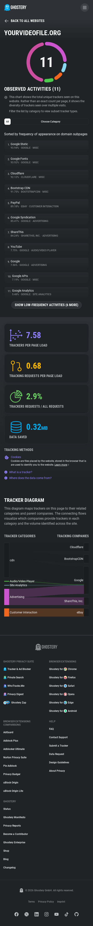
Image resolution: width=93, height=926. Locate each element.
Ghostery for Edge (61, 702)
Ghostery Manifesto (14, 817)
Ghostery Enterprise (14, 842)
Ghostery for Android (63, 711)
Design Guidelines (59, 762)
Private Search (13, 677)
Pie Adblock (10, 765)
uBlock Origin (10, 782)
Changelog (9, 867)
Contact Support (58, 737)
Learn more (62, 464)
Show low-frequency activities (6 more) (46, 305)
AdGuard (8, 732)
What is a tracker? (18, 472)
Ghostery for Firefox (62, 677)
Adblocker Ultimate (14, 749)
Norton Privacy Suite (14, 757)
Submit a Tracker (58, 745)
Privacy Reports (12, 825)
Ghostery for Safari (61, 686)
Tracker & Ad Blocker (17, 669)
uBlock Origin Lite (13, 790)
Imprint (61, 901)
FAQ (51, 729)
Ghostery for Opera (61, 694)
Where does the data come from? (28, 478)
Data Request (56, 754)
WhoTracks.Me (13, 686)
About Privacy (57, 770)
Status (7, 809)
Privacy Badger (11, 774)
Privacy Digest (13, 694)
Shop (6, 850)
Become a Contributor (15, 834)
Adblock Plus (10, 740)
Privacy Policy (46, 901)
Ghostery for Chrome (63, 669)
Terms (31, 901)
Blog (6, 859)
